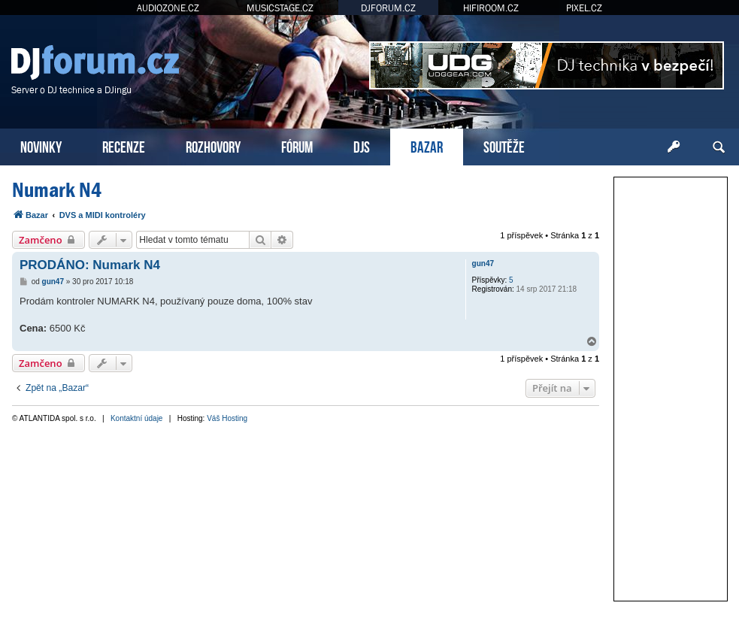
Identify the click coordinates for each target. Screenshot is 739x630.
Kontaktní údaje (137, 418)
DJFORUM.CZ (388, 8)
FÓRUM (297, 145)
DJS (361, 145)
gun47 (483, 263)
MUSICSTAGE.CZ (280, 8)
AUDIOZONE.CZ (168, 8)
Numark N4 (56, 189)
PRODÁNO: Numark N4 (90, 265)
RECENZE (123, 145)
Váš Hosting (227, 418)
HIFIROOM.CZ (491, 8)
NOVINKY (41, 145)
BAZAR (426, 145)
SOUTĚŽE (504, 145)
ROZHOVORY (213, 145)
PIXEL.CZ (584, 8)
